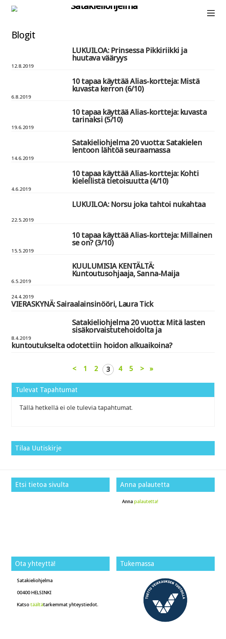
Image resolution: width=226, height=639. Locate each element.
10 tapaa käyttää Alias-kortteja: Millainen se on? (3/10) (142, 239)
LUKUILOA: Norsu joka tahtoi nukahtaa (139, 204)
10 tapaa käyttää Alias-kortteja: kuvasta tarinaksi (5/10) (139, 116)
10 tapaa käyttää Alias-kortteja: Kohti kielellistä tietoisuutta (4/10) (135, 177)
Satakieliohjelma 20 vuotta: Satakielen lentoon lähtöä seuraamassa (137, 146)
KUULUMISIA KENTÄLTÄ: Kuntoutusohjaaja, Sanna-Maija (125, 269)
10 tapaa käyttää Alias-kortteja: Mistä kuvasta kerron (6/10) (136, 85)
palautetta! (146, 501)
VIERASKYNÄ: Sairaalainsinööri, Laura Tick (82, 304)
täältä (37, 604)
